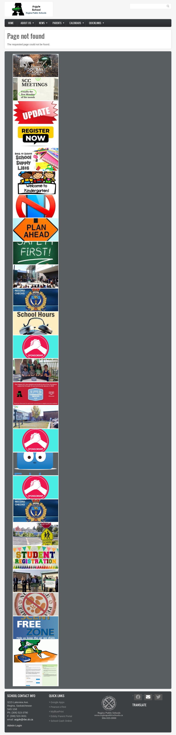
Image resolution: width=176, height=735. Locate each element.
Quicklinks (95, 23)
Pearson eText (58, 707)
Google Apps (57, 702)
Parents (57, 23)
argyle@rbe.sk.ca (23, 719)
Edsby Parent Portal (61, 716)
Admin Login (14, 725)
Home (11, 23)
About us (26, 23)
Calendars (75, 23)
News (42, 23)
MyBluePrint (57, 711)
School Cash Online (61, 720)
